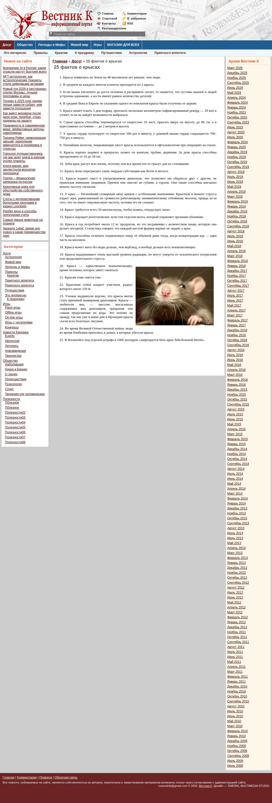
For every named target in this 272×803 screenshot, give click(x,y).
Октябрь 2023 (237, 117)
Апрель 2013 (236, 548)
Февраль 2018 (237, 261)
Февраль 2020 (237, 142)
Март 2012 (235, 612)
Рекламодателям (112, 28)
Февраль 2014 (237, 498)
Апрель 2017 (236, 310)
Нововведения (15, 351)
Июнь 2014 (235, 479)
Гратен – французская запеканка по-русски (19, 180)
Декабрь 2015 (237, 389)
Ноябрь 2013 (236, 513)
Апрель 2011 (236, 667)
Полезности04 (15, 422)
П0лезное (12, 407)
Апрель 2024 (236, 97)
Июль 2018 (235, 236)
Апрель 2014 (236, 488)
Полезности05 (15, 427)
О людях (11, 374)
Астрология (138, 53)
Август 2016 (235, 350)
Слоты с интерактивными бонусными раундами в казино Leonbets (21, 202)
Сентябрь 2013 (238, 523)
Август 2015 (235, 409)
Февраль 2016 (237, 380)
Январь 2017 (236, 325)
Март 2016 (235, 375)
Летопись (11, 346)
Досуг (7, 45)
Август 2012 (235, 587)
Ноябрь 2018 (236, 216)
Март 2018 (235, 256)
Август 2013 (235, 528)
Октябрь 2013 (237, 518)
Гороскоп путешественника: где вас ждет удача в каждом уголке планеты (24, 157)
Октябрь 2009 (237, 751)
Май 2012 (234, 602)
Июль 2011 (235, 652)
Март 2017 (235, 315)
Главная (108, 13)
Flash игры (12, 307)
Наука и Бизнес (16, 369)
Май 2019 (234, 187)
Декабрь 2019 (237, 152)
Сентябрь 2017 (238, 286)
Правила (45, 777)
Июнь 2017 (235, 300)
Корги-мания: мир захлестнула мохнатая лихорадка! (19, 169)
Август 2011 (235, 647)
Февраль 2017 (237, 320)
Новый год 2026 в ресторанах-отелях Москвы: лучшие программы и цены (25, 92)
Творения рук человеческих (25, 394)
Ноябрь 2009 (236, 746)
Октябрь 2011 (237, 637)
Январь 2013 (236, 563)
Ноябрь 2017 (236, 276)
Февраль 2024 (237, 102)
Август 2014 (235, 469)
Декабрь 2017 (237, 271)
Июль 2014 (235, 474)
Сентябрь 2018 (238, 226)
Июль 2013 (235, 533)
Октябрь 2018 (237, 221)
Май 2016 (234, 365)
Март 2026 (235, 68)
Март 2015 (235, 434)
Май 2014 (234, 483)
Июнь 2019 (235, 182)
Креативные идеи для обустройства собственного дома (23, 190)
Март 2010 (235, 726)
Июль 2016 (235, 355)
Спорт (9, 389)
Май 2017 (234, 305)
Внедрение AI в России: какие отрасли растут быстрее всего (25, 69)
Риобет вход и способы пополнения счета (20, 213)
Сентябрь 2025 (238, 83)
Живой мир (79, 45)
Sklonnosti (12, 341)
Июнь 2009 (235, 766)
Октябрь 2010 (237, 696)
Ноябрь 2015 (236, 394)
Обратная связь (65, 777)
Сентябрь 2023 (238, 122)
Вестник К (205, 785)
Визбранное (136, 18)
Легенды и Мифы (51, 45)
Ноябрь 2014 (236, 454)
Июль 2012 (235, 592)
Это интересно (15, 53)
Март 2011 (235, 672)
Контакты (109, 23)
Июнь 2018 (235, 241)
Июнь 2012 (235, 597)
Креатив (61, 53)
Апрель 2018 (236, 251)
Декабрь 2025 (237, 73)
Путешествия (111, 53)
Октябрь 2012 (237, 578)
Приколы (41, 53)
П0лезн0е (12, 402)
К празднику (84, 53)
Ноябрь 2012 (236, 573)
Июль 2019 (235, 177)
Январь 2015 (236, 444)
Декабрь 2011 (237, 627)
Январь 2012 (236, 622)
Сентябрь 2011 (238, 642)
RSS (130, 23)
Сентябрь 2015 (238, 404)
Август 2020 (235, 132)
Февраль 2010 (237, 731)
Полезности (11, 399)
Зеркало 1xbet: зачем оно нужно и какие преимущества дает (24, 232)
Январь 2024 (236, 107)
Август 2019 (235, 172)
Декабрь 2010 (237, 686)
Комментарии (137, 13)
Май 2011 (234, 662)
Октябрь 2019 (237, 162)
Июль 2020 (235, 137)
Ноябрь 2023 (236, 112)
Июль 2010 (235, 711)
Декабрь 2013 (237, 508)
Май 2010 (234, 721)
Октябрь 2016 (237, 340)
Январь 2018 (236, 266)
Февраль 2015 (237, 439)
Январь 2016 (236, 385)
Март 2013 (235, 553)
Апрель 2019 (236, 192)
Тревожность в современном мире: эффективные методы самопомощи (24, 129)
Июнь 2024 (235, 88)
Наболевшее (14, 364)
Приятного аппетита (170, 53)
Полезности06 (15, 432)
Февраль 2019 (237, 201)
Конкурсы (12, 327)
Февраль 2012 (237, 617)
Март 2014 (235, 493)
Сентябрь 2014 (238, 464)
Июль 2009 (235, 761)
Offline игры (13, 312)
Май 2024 (234, 93)
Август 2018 (235, 231)
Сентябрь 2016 (238, 345)
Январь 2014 (236, 503)
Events (10, 336)
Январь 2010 (236, 736)
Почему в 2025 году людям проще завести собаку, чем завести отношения (22, 104)
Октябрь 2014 (237, 459)
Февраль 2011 (237, 676)
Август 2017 (235, 290)
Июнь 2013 (235, 538)
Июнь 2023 (235, 127)
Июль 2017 (235, 295)
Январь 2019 (236, 206)
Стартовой (109, 18)
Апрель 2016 (236, 370)
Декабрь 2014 (237, 449)
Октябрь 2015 (237, 399)
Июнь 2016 (235, 360)
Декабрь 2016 (237, 330)
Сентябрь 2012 (238, 582)
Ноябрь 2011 (236, 632)
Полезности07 (15, 437)
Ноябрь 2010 (236, 691)
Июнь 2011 (235, 657)
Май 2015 (234, 424)
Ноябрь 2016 (236, 335)
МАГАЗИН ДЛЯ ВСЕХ (123, 45)
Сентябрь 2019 (238, 167)
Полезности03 (15, 417)
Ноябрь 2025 (236, 78)
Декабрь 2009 (237, 741)
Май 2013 (234, 543)
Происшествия (15, 379)
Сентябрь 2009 (238, 756)
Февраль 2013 (237, 558)
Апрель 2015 (236, 429)
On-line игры (14, 317)
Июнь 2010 (235, 716)
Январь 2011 (236, 681)
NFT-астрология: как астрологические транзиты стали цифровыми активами (23, 80)
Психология (13, 384)
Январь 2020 (236, 147)
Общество (25, 45)
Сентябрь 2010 (238, 701)
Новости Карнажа (15, 332)
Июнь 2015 (235, 419)
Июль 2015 (235, 414)
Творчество (13, 356)
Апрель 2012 (236, 607)
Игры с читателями (19, 322)
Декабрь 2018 (237, 211)
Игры (98, 45)
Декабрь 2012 (237, 568)
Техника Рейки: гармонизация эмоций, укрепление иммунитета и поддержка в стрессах (24, 143)
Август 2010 (235, 706)
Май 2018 (234, 246)
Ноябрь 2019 (236, 157)
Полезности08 (15, 442)
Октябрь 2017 (237, 281)
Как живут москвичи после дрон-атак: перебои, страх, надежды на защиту (22, 116)
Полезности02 (15, 412)
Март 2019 (235, 196)
